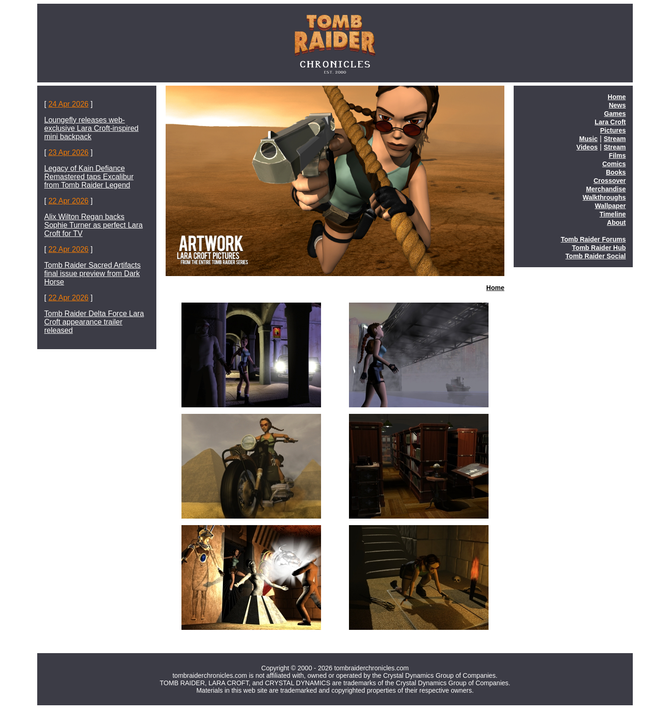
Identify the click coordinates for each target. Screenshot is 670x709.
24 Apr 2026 (68, 104)
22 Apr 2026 (68, 201)
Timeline (612, 214)
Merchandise (606, 189)
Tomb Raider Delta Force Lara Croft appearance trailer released (94, 322)
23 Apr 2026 (68, 152)
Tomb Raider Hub (599, 247)
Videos (587, 147)
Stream (615, 138)
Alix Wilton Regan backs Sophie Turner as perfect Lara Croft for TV (93, 225)
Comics (614, 164)
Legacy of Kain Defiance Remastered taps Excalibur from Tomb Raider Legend (89, 176)
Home (495, 287)
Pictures (613, 130)
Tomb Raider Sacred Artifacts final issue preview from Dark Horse (92, 273)
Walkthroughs (604, 197)
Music (588, 138)
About (616, 222)
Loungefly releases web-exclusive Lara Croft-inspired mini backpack (91, 128)
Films (617, 155)
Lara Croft (610, 122)
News (617, 105)
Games (615, 113)
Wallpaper (610, 205)
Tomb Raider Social (595, 256)
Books (616, 172)
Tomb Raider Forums (593, 239)
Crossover (610, 180)
